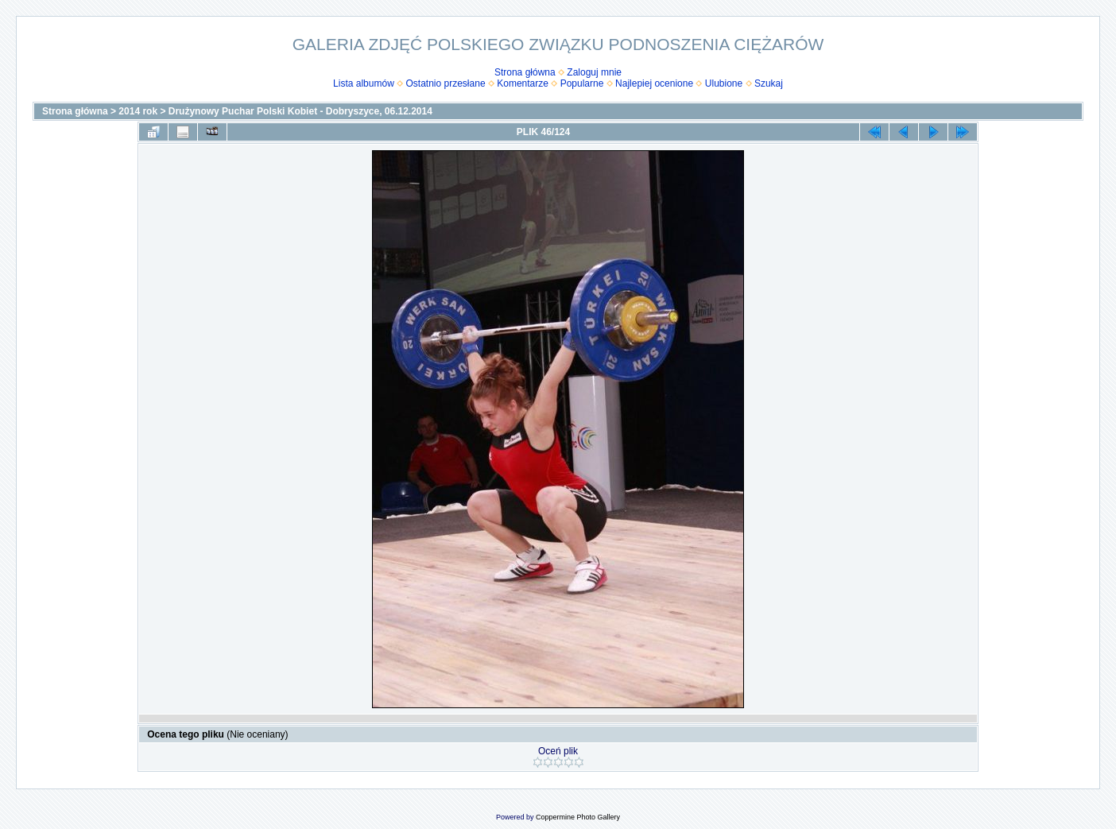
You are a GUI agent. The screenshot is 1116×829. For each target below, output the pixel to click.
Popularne (582, 83)
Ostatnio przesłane (446, 83)
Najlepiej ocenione (654, 83)
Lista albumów (363, 83)
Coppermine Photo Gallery (578, 817)
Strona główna (525, 72)
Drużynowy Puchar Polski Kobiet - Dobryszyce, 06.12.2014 (300, 111)
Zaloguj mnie (594, 72)
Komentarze (522, 83)
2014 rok (137, 111)
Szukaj (768, 83)
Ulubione (723, 83)
